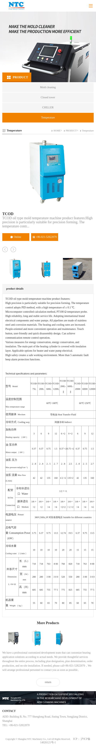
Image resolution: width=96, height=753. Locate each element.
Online (15, 236)
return (48, 682)
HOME (57, 130)
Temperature (88, 130)
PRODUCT (71, 130)
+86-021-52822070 (45, 236)
